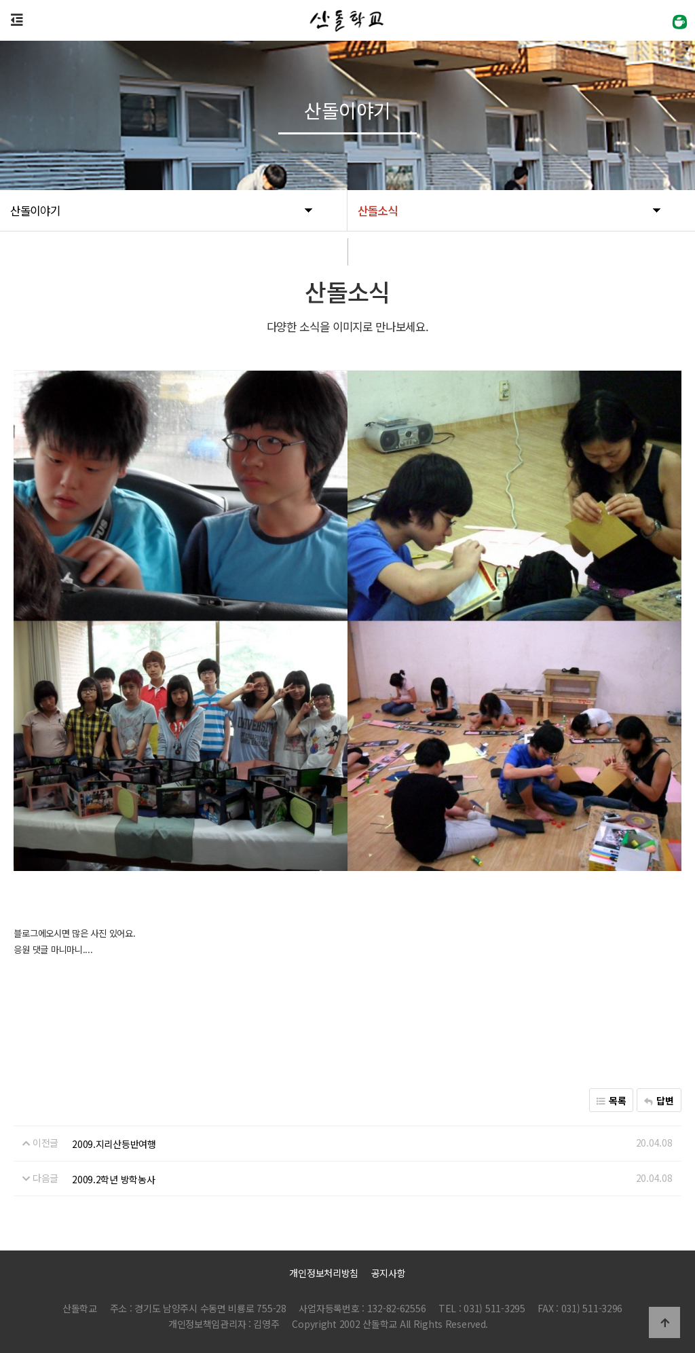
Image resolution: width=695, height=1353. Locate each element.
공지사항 (388, 1273)
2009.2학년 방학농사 (113, 1179)
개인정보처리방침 (323, 1273)
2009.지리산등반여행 (114, 1144)
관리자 (514, 1325)
